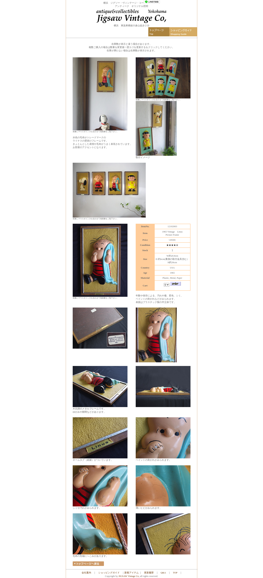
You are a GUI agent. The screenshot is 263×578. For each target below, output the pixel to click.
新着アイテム (131, 572)
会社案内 (86, 572)
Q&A (163, 572)
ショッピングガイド (109, 572)
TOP (175, 572)
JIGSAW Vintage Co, (129, 576)
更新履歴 (149, 572)
